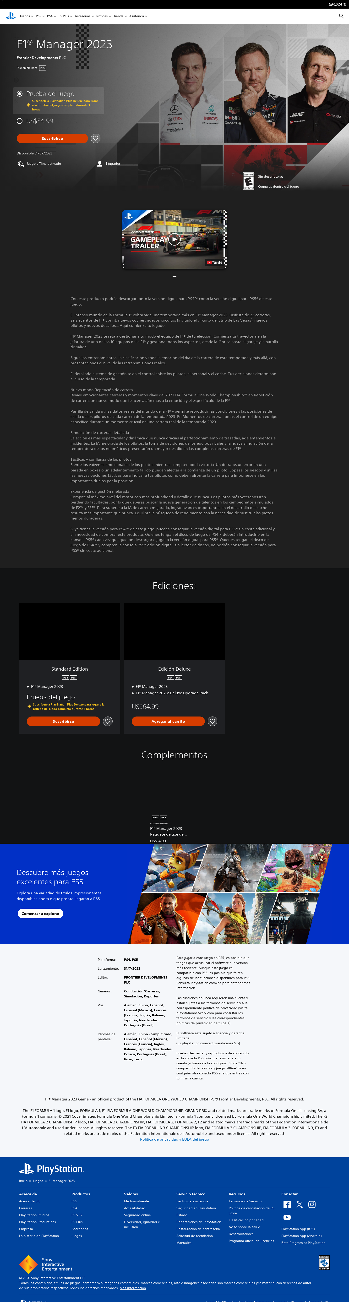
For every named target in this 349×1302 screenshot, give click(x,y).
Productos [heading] (80, 1194)
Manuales (183, 1243)
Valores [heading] (131, 1194)
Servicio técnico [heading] (190, 1194)
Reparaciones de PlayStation (198, 1222)
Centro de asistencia (192, 1201)
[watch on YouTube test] (214, 262)
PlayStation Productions (37, 1222)
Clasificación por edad (246, 1220)
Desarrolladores (241, 1234)
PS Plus (64, 16)
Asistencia (136, 16)
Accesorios (82, 16)
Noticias (102, 16)
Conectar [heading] (289, 1194)
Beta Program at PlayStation (303, 1243)
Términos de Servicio (245, 1201)
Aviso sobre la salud (244, 1227)
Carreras (25, 1208)
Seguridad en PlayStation (196, 1208)
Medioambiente (136, 1201)
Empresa (26, 1229)
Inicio (23, 1181)
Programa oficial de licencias (251, 1241)
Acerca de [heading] (28, 1194)
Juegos (25, 16)
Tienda (118, 16)
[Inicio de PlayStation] (11, 16)
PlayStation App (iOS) (298, 1229)
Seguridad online (137, 1215)
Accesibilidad (134, 1208)
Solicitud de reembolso (194, 1236)
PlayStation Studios (34, 1215)
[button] (174, 239)
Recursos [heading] (237, 1194)
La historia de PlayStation (39, 1236)
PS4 (50, 16)
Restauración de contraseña (198, 1229)
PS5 (38, 16)
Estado (181, 1215)
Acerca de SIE (29, 1201)
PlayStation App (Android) (301, 1236)
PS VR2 (76, 1215)
